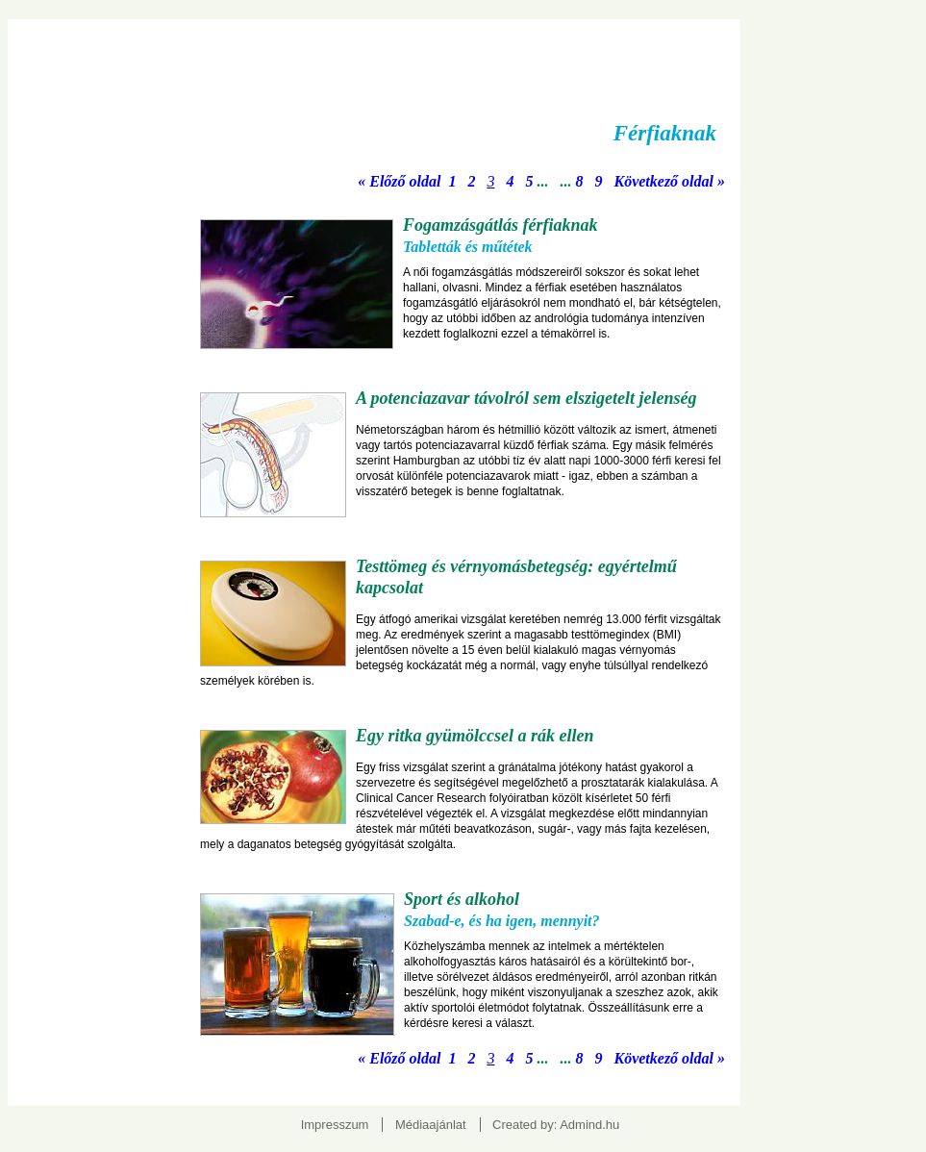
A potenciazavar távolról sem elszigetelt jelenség (526, 398)
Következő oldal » (669, 181)
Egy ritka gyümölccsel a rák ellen (474, 735)
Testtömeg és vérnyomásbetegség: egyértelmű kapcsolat (516, 577)
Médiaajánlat (430, 1124)
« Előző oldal (399, 181)
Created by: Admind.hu (555, 1124)
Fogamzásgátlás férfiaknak (500, 225)
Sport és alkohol (461, 899)
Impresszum (335, 1124)
